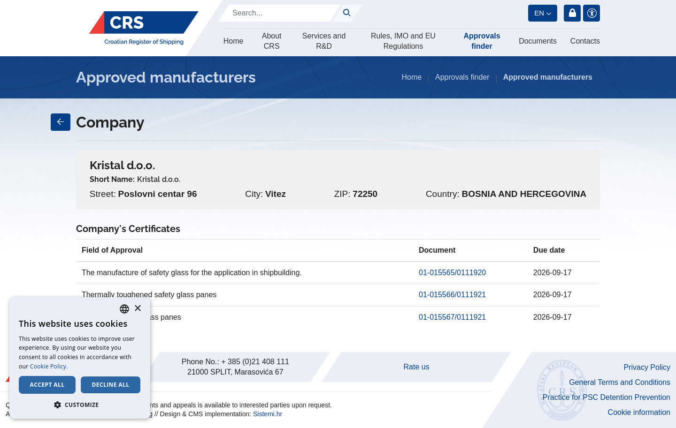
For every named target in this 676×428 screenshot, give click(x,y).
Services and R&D (324, 41)
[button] (80, 404)
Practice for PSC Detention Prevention (606, 397)
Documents (538, 41)
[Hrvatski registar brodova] (144, 28)
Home (233, 41)
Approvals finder (481, 41)
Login (572, 13)
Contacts (585, 41)
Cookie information (639, 412)
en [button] (539, 13)
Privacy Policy (646, 367)
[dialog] (79, 358)
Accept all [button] (47, 385)
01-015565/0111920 (452, 273)
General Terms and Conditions (619, 382)
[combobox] (124, 309)
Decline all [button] (111, 385)
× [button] (137, 308)
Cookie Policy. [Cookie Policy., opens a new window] (49, 366)
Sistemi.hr (267, 414)
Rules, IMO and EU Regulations (403, 41)
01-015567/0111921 (452, 317)
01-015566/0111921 (452, 295)
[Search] (279, 13)
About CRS (272, 41)
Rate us (417, 367)
